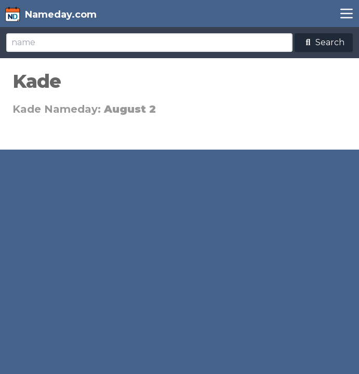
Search (323, 42)
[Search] (149, 42)
